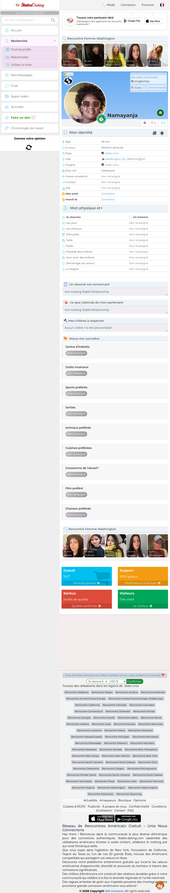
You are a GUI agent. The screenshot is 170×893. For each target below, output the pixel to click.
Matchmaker (17, 57)
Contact (119, 810)
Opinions (140, 800)
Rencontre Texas (105, 781)
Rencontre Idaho (128, 717)
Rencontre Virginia (83, 787)
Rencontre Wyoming (128, 793)
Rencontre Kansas (124, 723)
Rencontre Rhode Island (81, 774)
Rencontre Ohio (147, 762)
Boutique (124, 800)
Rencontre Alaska (102, 692)
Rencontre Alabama (76, 692)
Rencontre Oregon (113, 768)
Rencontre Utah (127, 781)
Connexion (128, 5)
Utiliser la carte (19, 65)
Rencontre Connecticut (89, 711)
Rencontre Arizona (127, 692)
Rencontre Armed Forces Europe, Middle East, (136, 698)
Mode (108, 5)
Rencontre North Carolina (87, 762)
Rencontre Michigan (117, 736)
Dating (29, 5)
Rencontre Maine (115, 730)
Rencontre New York (145, 755)
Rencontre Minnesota (145, 736)
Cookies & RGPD (74, 806)
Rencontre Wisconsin (100, 793)
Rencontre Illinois (151, 717)
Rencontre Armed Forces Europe (85, 698)
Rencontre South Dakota (147, 774)
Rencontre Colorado (115, 704)
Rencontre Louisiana (89, 730)
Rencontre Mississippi (88, 743)
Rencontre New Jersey (85, 755)
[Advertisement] (114, 21)
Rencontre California (87, 704)
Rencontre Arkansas (153, 692)
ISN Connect (114, 891)
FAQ (131, 810)
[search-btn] (53, 20)
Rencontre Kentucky (150, 723)
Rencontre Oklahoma (86, 768)
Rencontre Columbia (142, 704)
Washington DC (115, 159)
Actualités (90, 800)
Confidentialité (139, 806)
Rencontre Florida (144, 711)
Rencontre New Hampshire (141, 749)
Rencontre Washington (111, 787)
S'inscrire (148, 5)
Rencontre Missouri (115, 743)
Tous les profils (18, 49)
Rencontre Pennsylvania (141, 768)
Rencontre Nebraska (84, 749)
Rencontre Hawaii (104, 717)
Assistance (160, 885)
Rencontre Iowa (101, 723)
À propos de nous (114, 806)
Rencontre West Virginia (142, 787)
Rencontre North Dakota (120, 762)
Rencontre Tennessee (79, 781)
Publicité (94, 806)
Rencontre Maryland (140, 730)
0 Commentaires (154, 87)
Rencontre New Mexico (116, 755)
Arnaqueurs (108, 800)
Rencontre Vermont (151, 781)
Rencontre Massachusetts (86, 736)
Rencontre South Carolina (114, 774)
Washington (136, 159)
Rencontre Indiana (78, 723)
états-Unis (111, 153)
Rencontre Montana (142, 743)
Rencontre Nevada (111, 749)
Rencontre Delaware (118, 711)
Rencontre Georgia (79, 717)
